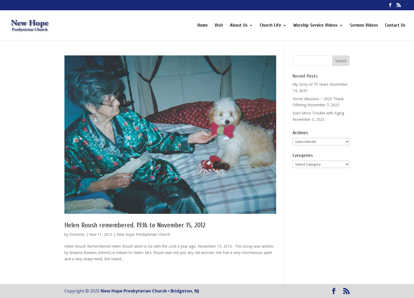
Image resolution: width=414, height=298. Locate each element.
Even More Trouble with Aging (318, 113)
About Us (239, 25)
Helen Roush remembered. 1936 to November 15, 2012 (134, 225)
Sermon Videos (364, 25)
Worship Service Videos (315, 25)
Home (202, 25)
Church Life (270, 25)
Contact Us (395, 25)
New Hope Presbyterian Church (143, 234)
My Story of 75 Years (310, 84)
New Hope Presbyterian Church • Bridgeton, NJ (150, 291)
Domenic (77, 234)
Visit (219, 25)
